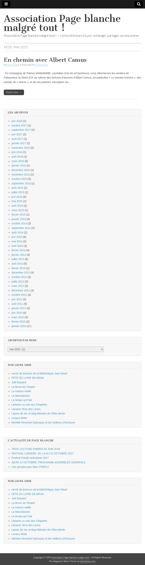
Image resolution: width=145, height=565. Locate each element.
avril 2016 (17, 156)
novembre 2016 (21, 147)
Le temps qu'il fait (22, 400)
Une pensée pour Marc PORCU (30, 466)
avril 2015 (17, 205)
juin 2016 (17, 152)
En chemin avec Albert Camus (45, 59)
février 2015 (18, 214)
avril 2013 (17, 263)
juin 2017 (17, 134)
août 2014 (17, 232)
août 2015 (17, 187)
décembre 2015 (21, 170)
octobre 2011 (19, 294)
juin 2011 (17, 299)
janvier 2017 (19, 143)
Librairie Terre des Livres (26, 409)
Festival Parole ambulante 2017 (30, 457)
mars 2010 (18, 317)
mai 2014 (17, 241)
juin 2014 (17, 236)
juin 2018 (17, 120)
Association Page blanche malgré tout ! (62, 23)
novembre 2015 (21, 174)
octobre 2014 (19, 223)
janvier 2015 (19, 219)
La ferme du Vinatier (23, 386)
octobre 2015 (19, 178)
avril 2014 (17, 245)
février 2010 (18, 321)
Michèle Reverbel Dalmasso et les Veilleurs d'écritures (43, 422)
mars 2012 (18, 285)
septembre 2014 (21, 227)
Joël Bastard (19, 382)
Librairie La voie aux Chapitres (29, 404)
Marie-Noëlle (13, 64)
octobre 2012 (19, 277)
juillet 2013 (18, 259)
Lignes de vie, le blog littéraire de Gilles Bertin (38, 413)
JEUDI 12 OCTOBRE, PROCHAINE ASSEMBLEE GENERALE (49, 462)
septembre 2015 (21, 183)
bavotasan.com (88, 561)
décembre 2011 (21, 290)
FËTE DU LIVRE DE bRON (28, 377)
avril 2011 (17, 303)
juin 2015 (17, 196)
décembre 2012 (21, 272)
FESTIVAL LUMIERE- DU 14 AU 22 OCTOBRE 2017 (43, 453)
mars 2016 (18, 161)
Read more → (14, 92)
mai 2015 (17, 201)
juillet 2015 (18, 192)
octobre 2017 (19, 125)
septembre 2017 (21, 129)
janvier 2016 (19, 165)
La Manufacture (21, 395)
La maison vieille (21, 391)
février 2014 (18, 250)
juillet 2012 (18, 281)
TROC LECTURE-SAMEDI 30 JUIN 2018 (36, 448)
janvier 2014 (19, 254)
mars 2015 (18, 210)
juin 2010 (17, 312)
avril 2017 (17, 138)
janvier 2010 (19, 326)
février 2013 (18, 268)
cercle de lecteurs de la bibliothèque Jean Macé (39, 373)
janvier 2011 (19, 308)
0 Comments (41, 64)
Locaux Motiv (19, 418)
